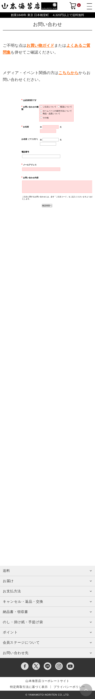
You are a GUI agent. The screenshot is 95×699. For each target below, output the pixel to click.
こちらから (68, 73)
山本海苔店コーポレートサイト (47, 680)
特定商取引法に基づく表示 (29, 686)
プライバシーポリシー (69, 686)
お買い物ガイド (40, 45)
